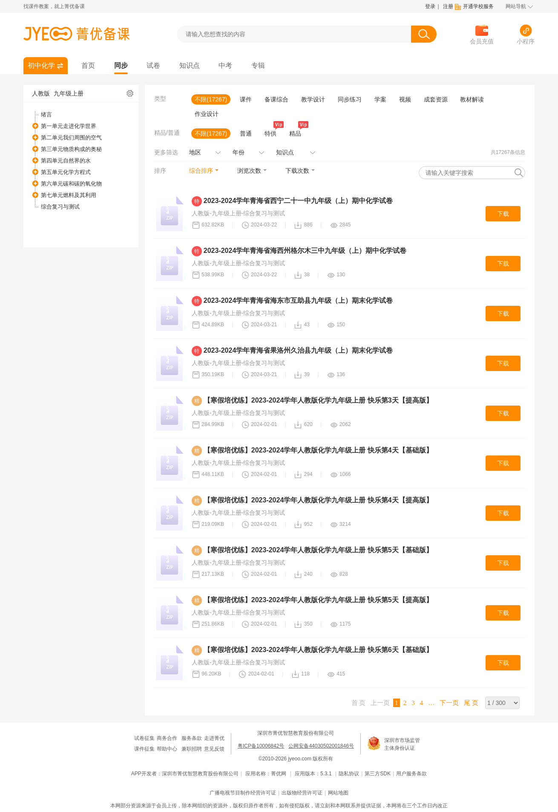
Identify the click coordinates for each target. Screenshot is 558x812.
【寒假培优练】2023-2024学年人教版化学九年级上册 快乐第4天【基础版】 (318, 450)
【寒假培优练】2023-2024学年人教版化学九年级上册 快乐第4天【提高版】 (318, 500)
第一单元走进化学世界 (68, 126)
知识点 (189, 65)
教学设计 (313, 99)
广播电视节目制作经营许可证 (243, 793)
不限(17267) (211, 99)
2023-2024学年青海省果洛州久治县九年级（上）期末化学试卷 (298, 350)
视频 (405, 99)
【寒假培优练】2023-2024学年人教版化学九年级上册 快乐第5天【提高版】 (318, 599)
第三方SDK (378, 774)
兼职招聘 (191, 749)
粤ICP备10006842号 (261, 746)
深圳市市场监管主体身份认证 (402, 744)
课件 (246, 99)
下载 (503, 213)
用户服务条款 (411, 774)
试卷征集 (144, 738)
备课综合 (276, 99)
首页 (88, 65)
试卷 (153, 65)
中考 (225, 65)
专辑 (258, 65)
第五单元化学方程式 (66, 172)
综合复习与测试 (60, 206)
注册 (448, 6)
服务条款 (191, 738)
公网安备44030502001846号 (321, 746)
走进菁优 (214, 738)
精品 (297, 132)
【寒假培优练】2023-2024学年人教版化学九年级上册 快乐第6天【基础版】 (318, 649)
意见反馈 (214, 749)
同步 (121, 65)
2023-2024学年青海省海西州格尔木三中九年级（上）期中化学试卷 (305, 250)
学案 (380, 99)
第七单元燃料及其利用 (68, 195)
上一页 (380, 702)
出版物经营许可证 (302, 793)
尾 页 (471, 702)
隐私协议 (349, 774)
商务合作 (167, 738)
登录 (430, 6)
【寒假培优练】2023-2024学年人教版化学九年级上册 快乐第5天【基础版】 (318, 550)
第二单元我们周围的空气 (71, 137)
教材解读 (472, 99)
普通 (246, 133)
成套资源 (436, 99)
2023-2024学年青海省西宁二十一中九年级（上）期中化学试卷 (298, 200)
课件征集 (144, 749)
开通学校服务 (478, 6)
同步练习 (350, 99)
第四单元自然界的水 (66, 160)
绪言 (46, 114)
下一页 (449, 702)
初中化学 (41, 65)
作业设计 (207, 113)
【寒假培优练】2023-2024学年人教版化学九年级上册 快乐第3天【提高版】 (318, 400)
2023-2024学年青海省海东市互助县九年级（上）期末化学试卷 (298, 300)
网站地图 (338, 793)
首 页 (358, 702)
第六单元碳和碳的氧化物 (71, 183)
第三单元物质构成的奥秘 (71, 149)
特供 (272, 132)
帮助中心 (167, 749)
